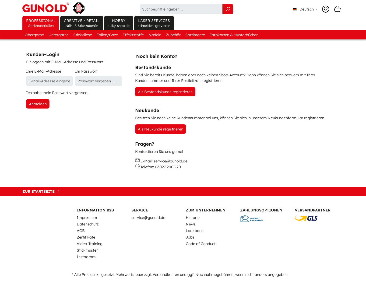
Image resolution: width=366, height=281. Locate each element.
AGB (81, 230)
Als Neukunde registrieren (160, 129)
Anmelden (38, 104)
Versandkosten (166, 274)
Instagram (86, 256)
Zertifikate (86, 237)
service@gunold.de (170, 161)
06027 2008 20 (168, 167)
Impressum (87, 217)
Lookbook (195, 230)
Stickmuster (87, 250)
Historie (193, 217)
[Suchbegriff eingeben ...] (181, 9)
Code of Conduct (200, 243)
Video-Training (89, 243)
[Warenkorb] (337, 9)
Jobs (190, 237)
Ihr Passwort (86, 71)
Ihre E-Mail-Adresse (43, 71)
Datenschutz (88, 224)
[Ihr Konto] (325, 9)
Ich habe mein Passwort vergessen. (57, 92)
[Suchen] (227, 9)
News (191, 224)
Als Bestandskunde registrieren (165, 91)
